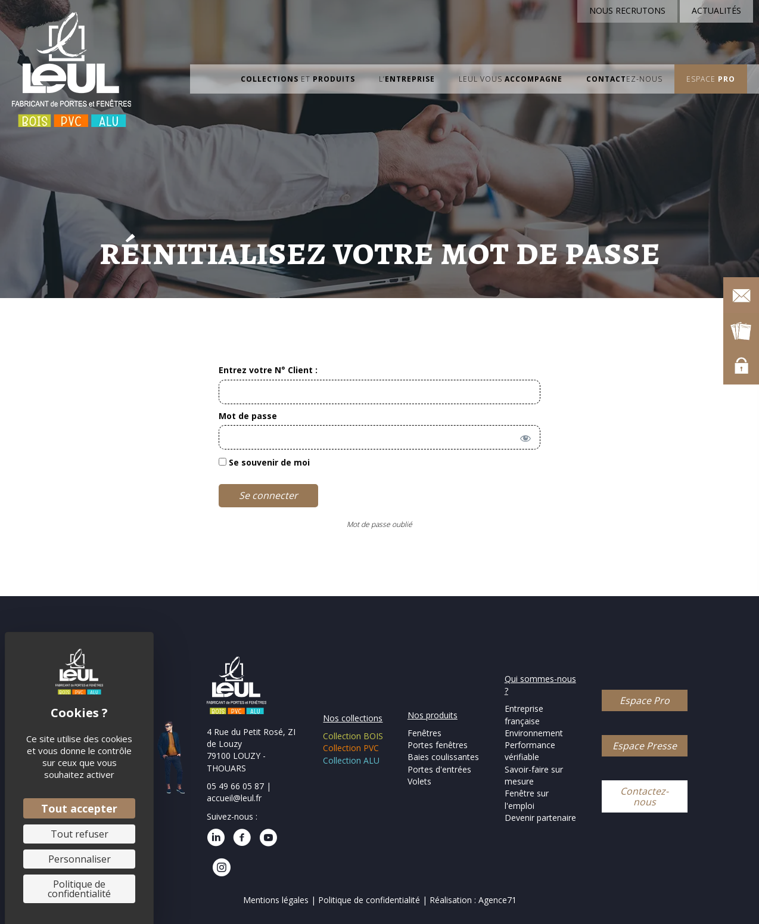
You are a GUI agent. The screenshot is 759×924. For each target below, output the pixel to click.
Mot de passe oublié (379, 524)
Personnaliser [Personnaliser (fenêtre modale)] (79, 859)
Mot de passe (248, 415)
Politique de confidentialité (370, 900)
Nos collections (352, 718)
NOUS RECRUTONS (627, 10)
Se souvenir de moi (264, 462)
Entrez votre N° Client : (268, 370)
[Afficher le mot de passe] (523, 435)
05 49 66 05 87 (235, 786)
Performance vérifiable (530, 750)
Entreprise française (524, 714)
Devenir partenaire (540, 817)
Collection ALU (351, 760)
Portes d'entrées (439, 769)
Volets (419, 781)
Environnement (534, 733)
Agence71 (497, 900)
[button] (645, 700)
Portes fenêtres (438, 745)
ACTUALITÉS (716, 10)
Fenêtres (424, 733)
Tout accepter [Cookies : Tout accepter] (79, 808)
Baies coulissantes (443, 756)
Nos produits (433, 715)
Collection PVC (351, 748)
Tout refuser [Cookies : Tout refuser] (79, 834)
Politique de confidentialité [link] (79, 889)
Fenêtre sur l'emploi (527, 799)
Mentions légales (276, 900)
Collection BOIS (353, 736)
